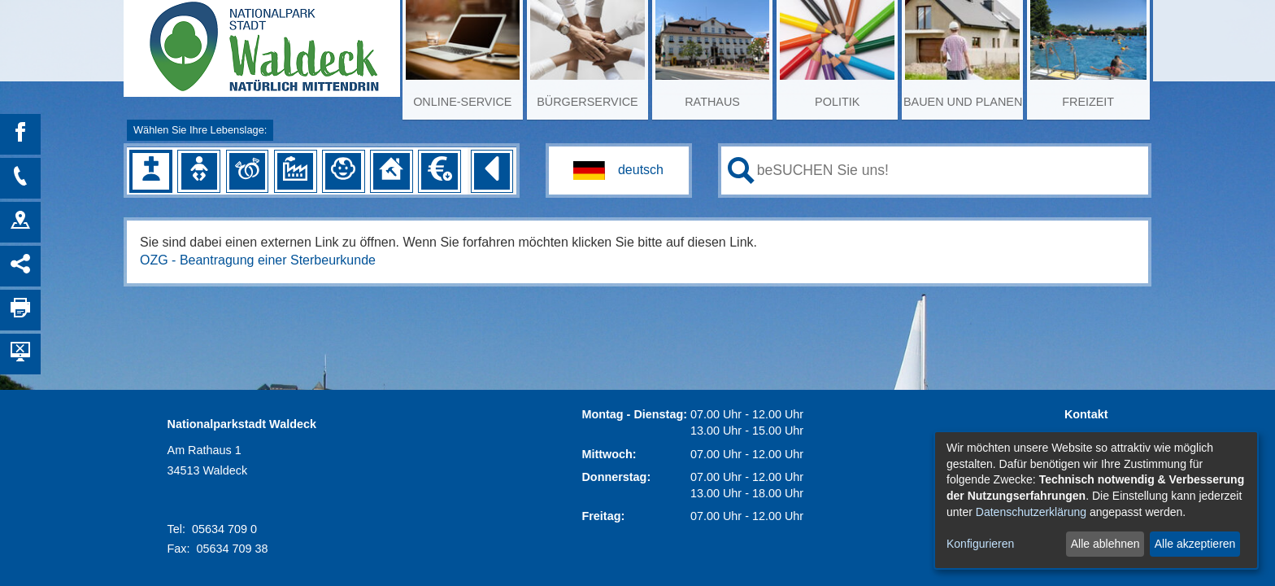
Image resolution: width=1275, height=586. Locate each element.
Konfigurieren (980, 543)
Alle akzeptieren (1195, 543)
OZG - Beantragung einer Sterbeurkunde (258, 260)
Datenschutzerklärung (1031, 511)
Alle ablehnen (1105, 543)
